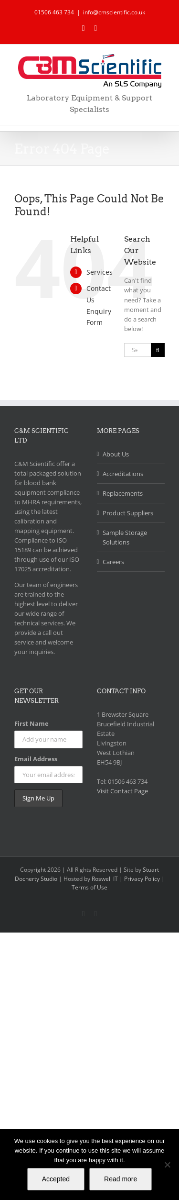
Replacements (123, 493)
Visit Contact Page (122, 791)
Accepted (56, 1179)
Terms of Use (89, 887)
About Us (116, 454)
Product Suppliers (128, 513)
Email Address (35, 759)
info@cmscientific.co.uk (114, 12)
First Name (31, 723)
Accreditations (123, 473)
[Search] (158, 350)
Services (99, 272)
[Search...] (137, 350)
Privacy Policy (142, 879)
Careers (113, 561)
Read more (120, 1179)
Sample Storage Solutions (125, 537)
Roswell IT (105, 879)
